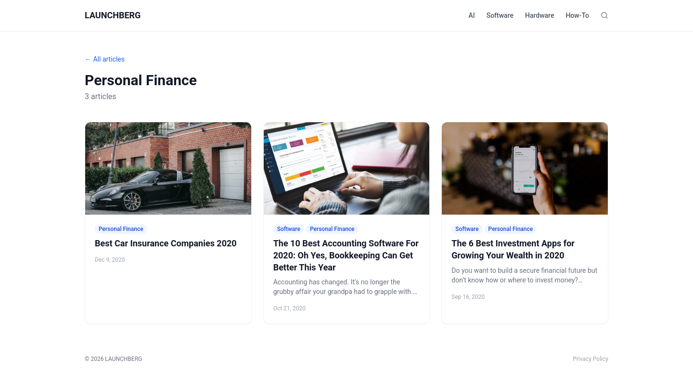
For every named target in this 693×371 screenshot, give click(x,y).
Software (500, 15)
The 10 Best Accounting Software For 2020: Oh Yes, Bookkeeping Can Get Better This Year (346, 255)
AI (471, 15)
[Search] (604, 15)
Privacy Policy (590, 359)
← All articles (105, 59)
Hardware (539, 15)
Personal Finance (121, 229)
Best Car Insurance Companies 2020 (166, 243)
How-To (577, 15)
